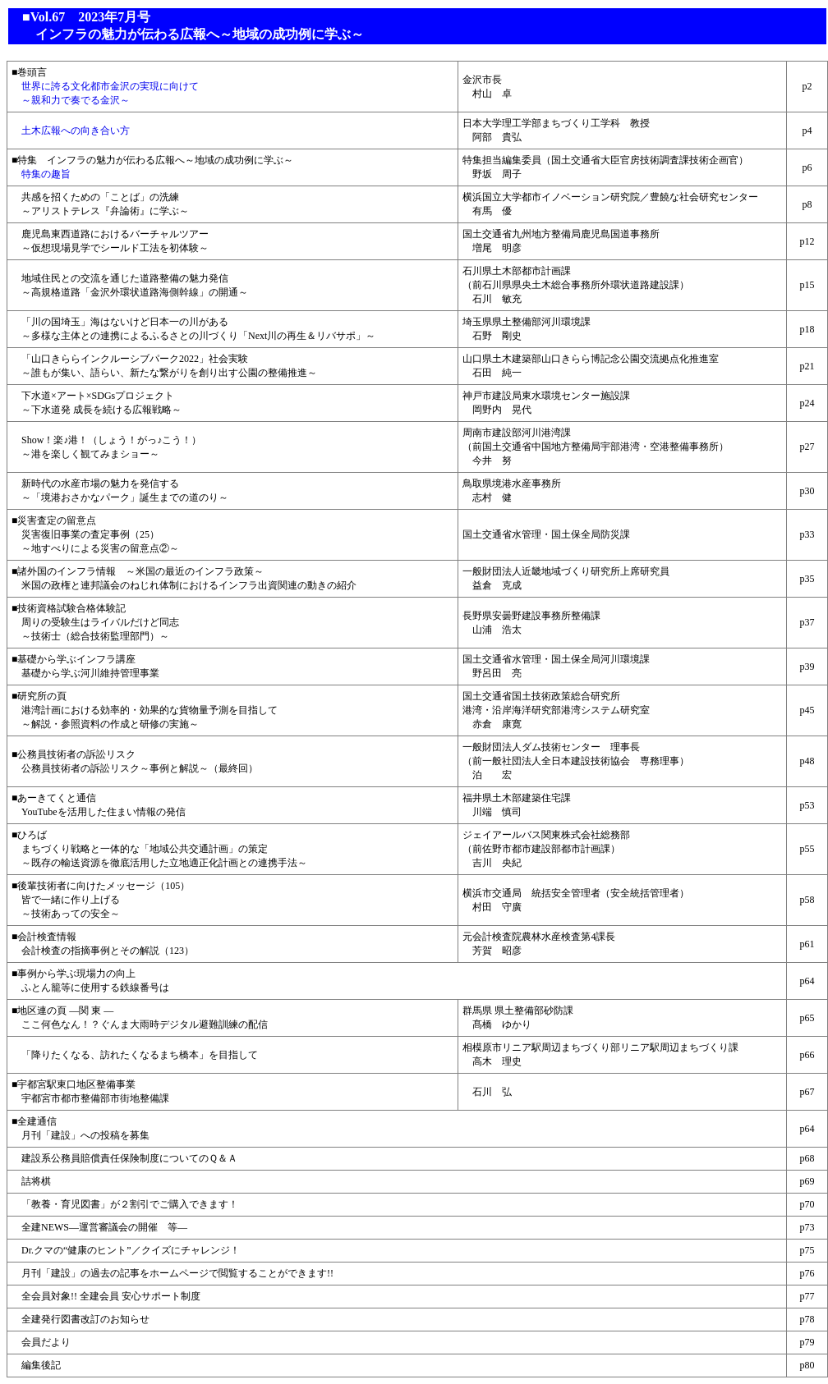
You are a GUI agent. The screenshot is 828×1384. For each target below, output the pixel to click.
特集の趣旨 (41, 174)
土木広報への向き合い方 (71, 130)
